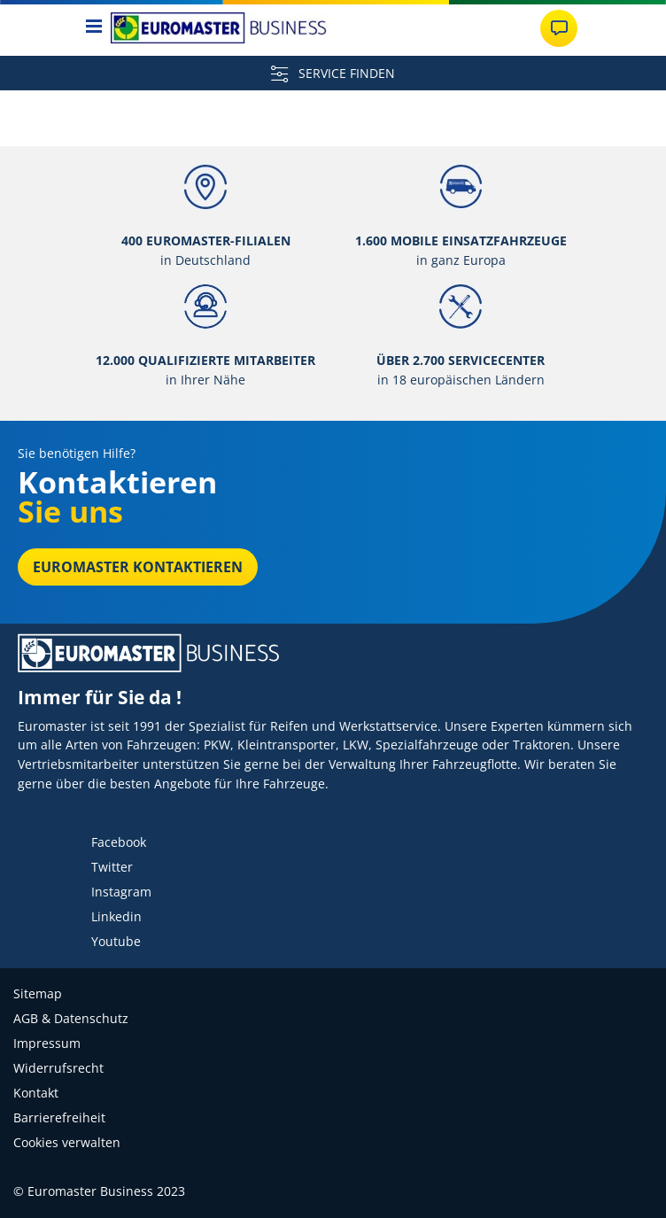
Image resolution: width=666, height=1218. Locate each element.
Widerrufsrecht (58, 1067)
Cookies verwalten (66, 1142)
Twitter (112, 866)
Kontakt (35, 1092)
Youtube (116, 941)
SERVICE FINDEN (333, 73)
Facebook (118, 842)
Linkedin (116, 916)
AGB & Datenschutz (70, 1018)
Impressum (47, 1043)
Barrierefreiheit (59, 1117)
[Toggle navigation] (94, 28)
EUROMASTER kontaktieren (138, 567)
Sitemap (37, 993)
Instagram (121, 891)
